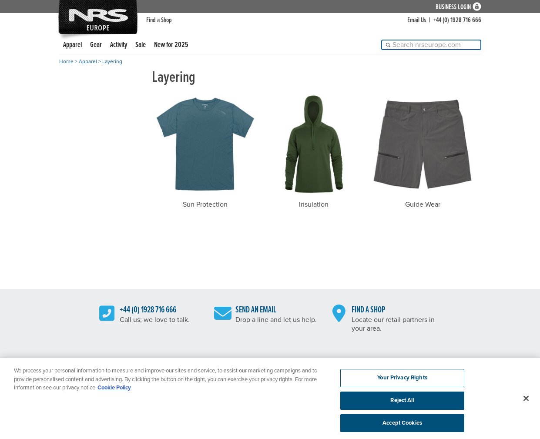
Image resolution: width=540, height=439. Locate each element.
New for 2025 (171, 45)
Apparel (72, 45)
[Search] (431, 45)
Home (66, 61)
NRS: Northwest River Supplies (98, 17)
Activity (118, 45)
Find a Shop (159, 20)
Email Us (416, 20)
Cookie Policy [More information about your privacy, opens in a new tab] (114, 389)
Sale (140, 45)
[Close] (526, 400)
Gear (96, 45)
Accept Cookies (402, 425)
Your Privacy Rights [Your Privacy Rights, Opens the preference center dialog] (402, 379)
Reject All (402, 402)
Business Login (453, 7)
